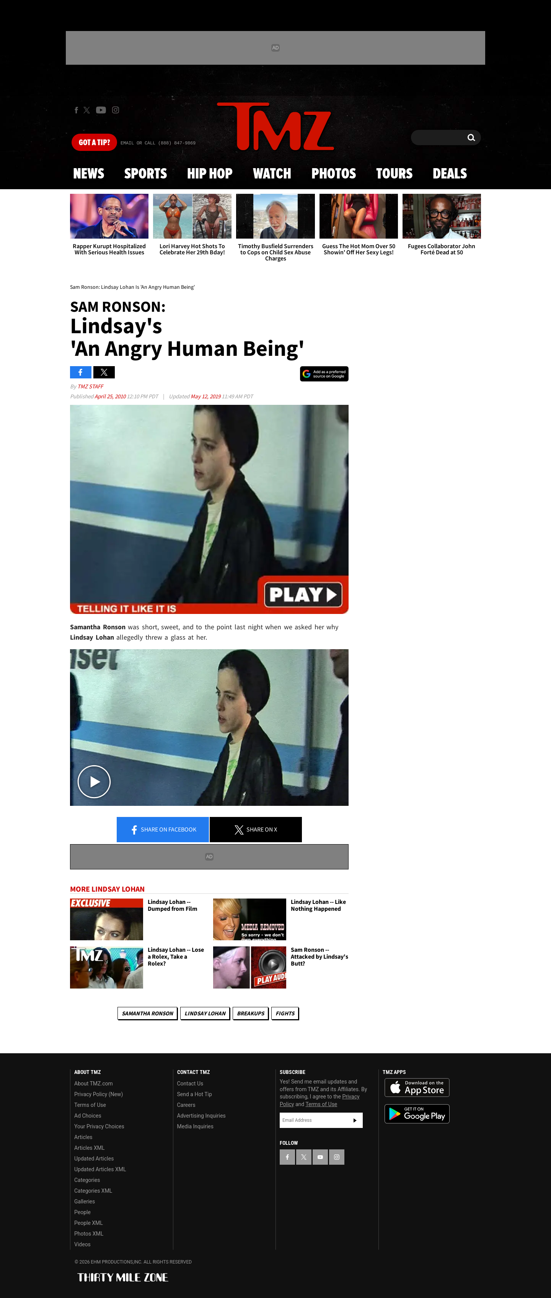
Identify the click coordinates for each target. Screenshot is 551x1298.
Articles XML (89, 1148)
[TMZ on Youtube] (101, 109)
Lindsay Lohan (204, 1013)
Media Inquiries (195, 1126)
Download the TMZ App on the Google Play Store (417, 1114)
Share (163, 830)
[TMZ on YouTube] (320, 1157)
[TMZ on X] (88, 110)
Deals (450, 174)
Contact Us (190, 1083)
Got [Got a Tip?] (94, 143)
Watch (272, 174)
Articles (83, 1137)
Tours (394, 174)
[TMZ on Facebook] (76, 110)
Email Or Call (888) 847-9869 (158, 143)
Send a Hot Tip (194, 1094)
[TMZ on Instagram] (115, 110)
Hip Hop (210, 174)
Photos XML (88, 1234)
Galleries (84, 1201)
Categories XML (93, 1191)
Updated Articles (94, 1159)
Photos (333, 174)
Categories (87, 1180)
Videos (82, 1244)
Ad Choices (87, 1116)
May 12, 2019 (206, 396)
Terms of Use (90, 1105)
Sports (145, 174)
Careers (186, 1105)
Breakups (250, 1013)
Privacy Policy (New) (98, 1094)
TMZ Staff (90, 386)
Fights (285, 1013)
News (88, 174)
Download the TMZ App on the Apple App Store (417, 1087)
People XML (88, 1223)
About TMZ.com (93, 1083)
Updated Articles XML (100, 1169)
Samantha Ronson (147, 1013)
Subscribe (355, 1120)
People (82, 1212)
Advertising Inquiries (201, 1116)
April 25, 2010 (111, 396)
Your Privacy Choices (99, 1126)
